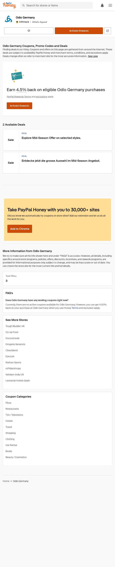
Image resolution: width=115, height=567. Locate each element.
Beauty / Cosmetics (16, 457)
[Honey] (9, 5)
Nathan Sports (13, 362)
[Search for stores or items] (56, 5)
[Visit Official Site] (107, 30)
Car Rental (11, 445)
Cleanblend (12, 350)
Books (9, 451)
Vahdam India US (15, 374)
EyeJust (10, 356)
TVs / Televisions (14, 414)
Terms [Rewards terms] (75, 307)
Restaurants (12, 408)
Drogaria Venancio (15, 344)
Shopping (11, 433)
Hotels (9, 420)
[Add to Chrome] (19, 229)
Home (6, 481)
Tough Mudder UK (15, 326)
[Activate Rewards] (79, 30)
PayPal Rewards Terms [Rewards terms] (19, 96)
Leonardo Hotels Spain (18, 380)
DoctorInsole (12, 338)
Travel (9, 426)
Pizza (8, 402)
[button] (110, 5)
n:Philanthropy (13, 368)
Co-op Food (12, 332)
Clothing (10, 439)
